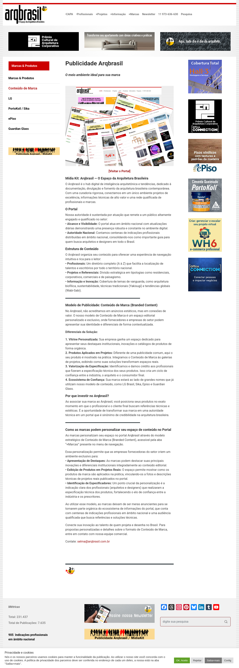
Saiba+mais (213, 660)
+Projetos (101, 14)
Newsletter (148, 14)
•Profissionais (84, 14)
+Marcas (134, 14)
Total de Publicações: (23, 623)
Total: (12, 617)
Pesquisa (186, 14)
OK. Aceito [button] (182, 660)
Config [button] (227, 660)
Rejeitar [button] (197, 660)
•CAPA (69, 14)
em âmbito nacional (21, 639)
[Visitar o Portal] (120, 171)
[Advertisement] (31, 196)
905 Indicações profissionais (28, 635)
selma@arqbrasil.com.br (93, 541)
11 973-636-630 (168, 14)
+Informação (118, 14)
